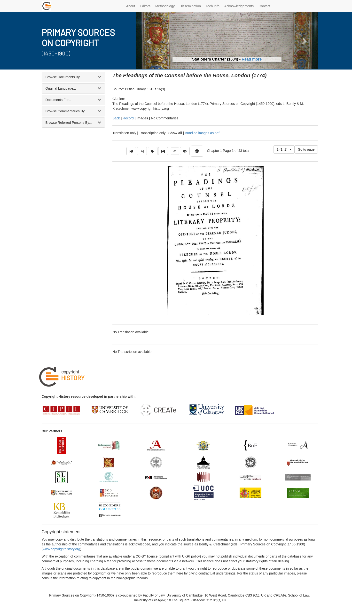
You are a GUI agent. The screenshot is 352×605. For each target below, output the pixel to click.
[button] (150, 41)
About (130, 6)
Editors (145, 6)
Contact (264, 6)
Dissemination (190, 6)
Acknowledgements (239, 6)
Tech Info (212, 6)
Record (128, 118)
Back (116, 118)
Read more (252, 59)
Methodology (165, 6)
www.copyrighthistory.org (61, 549)
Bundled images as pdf (202, 133)
